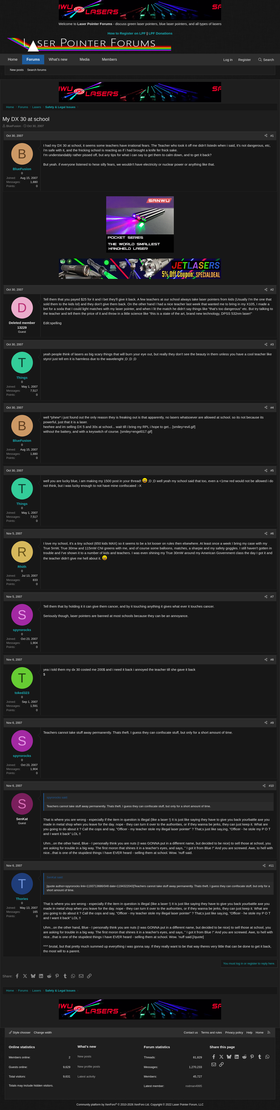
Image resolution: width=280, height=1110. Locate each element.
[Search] (262, 59)
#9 (266, 724)
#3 (266, 345)
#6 (266, 534)
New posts (17, 70)
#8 (266, 660)
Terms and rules (211, 1032)
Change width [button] (43, 1032)
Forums (37, 59)
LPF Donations (160, 33)
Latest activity (86, 1070)
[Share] (260, 137)
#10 (265, 787)
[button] (75, 59)
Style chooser (19, 1032)
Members (113, 59)
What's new (61, 59)
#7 (266, 597)
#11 (265, 866)
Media (88, 59)
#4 (266, 408)
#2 (266, 290)
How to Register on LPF (127, 33)
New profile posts (89, 1062)
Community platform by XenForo (113, 1104)
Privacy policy (234, 1032)
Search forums (36, 70)
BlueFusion (19, 127)
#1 (266, 137)
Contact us (191, 1032)
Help (249, 1032)
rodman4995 (194, 1086)
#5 (266, 471)
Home (16, 59)
